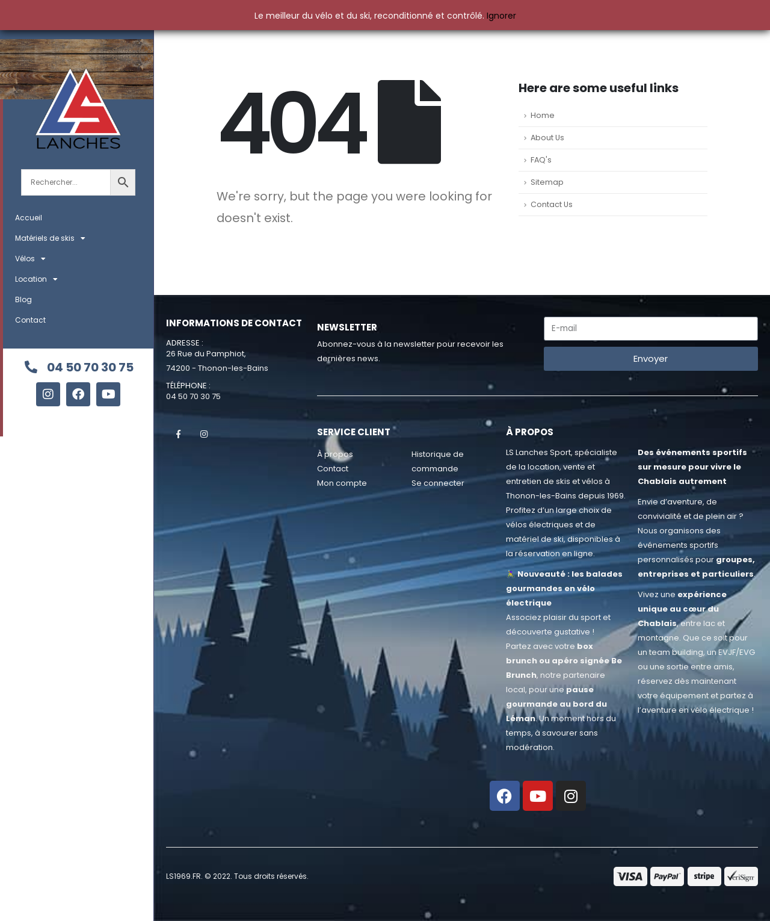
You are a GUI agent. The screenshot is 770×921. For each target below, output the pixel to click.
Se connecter (437, 483)
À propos (335, 454)
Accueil (28, 217)
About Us (547, 137)
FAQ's (541, 160)
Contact (30, 320)
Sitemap (547, 182)
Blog (23, 299)
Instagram (204, 434)
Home (543, 115)
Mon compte (342, 483)
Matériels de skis (50, 238)
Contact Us (552, 204)
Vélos (30, 258)
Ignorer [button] (501, 16)
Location (36, 279)
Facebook (178, 434)
